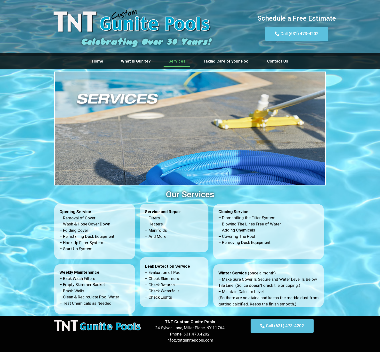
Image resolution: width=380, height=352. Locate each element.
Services (176, 61)
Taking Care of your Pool (226, 61)
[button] (296, 34)
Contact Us (277, 61)
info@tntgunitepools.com (189, 340)
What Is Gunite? (136, 61)
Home (97, 61)
